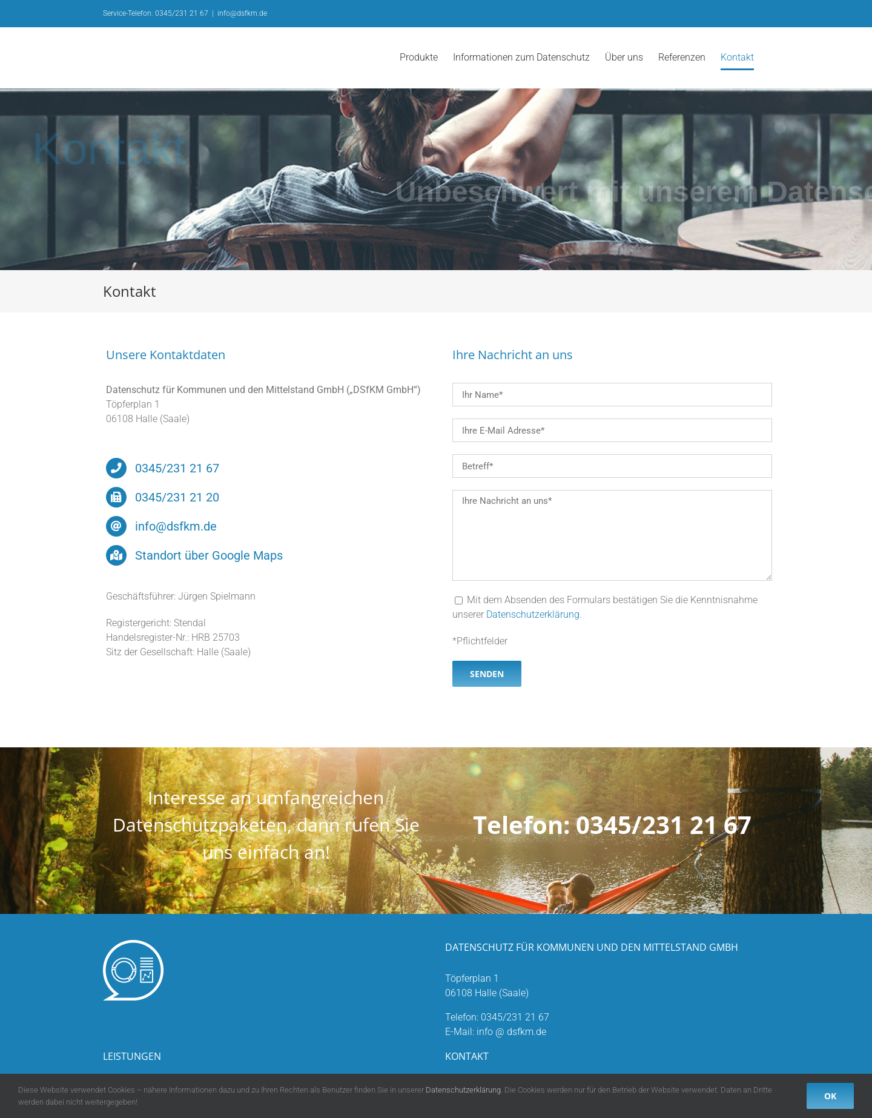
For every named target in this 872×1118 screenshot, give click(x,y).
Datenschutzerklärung (533, 614)
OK (830, 1096)
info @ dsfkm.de (511, 1031)
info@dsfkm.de (242, 13)
